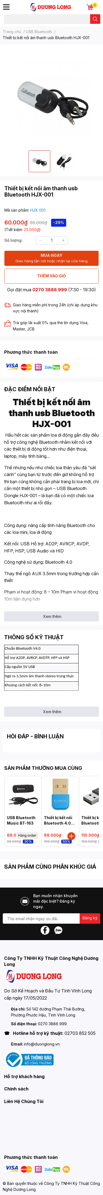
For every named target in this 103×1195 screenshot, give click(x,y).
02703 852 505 (80, 1033)
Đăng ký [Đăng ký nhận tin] (90, 917)
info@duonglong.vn (42, 1044)
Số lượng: (13, 240)
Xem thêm (52, 616)
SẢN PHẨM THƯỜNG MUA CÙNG (43, 768)
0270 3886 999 (49, 289)
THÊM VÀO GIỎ (51, 275)
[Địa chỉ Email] (51, 918)
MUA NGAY (51, 258)
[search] (95, 19)
